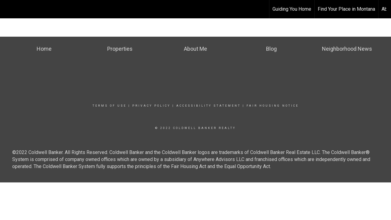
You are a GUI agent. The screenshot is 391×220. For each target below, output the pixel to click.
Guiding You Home (291, 9)
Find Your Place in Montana (346, 9)
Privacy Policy (151, 105)
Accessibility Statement (208, 105)
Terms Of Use (109, 105)
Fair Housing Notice (273, 105)
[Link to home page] (195, 9)
